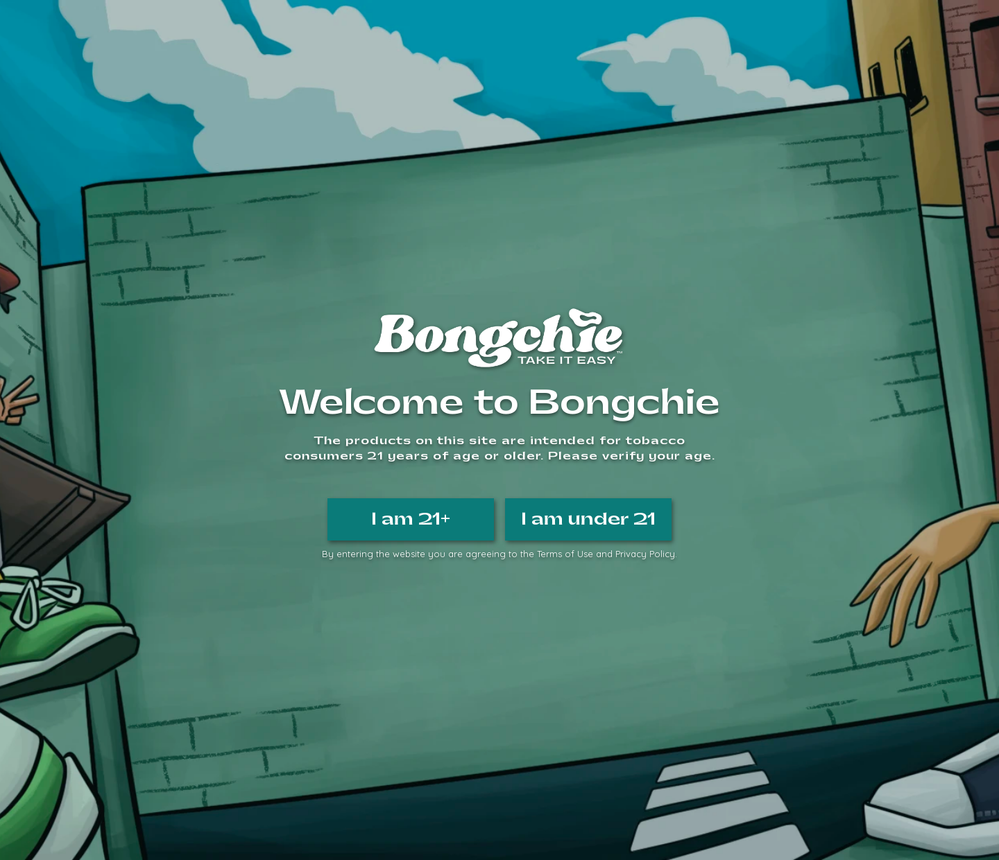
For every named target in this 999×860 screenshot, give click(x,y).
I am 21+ (410, 519)
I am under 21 (588, 519)
